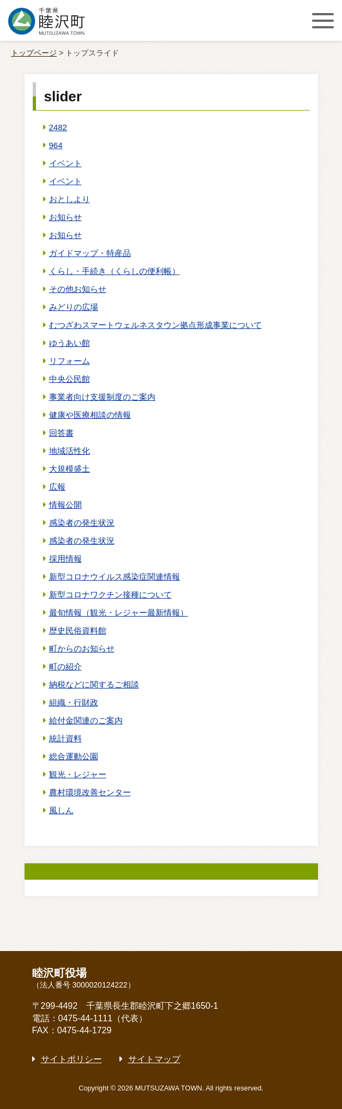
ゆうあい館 (69, 343)
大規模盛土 (69, 468)
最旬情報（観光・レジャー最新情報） (118, 612)
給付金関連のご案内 (86, 720)
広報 (57, 486)
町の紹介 (65, 666)
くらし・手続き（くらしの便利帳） (114, 271)
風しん (61, 810)
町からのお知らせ (82, 648)
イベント (65, 163)
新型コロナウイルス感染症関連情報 (114, 576)
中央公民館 (69, 378)
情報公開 (65, 504)
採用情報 (65, 558)
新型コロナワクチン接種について (110, 594)
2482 (58, 127)
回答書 (61, 432)
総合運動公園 (73, 756)
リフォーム (69, 360)
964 (56, 145)
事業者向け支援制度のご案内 (102, 396)
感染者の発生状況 (82, 522)
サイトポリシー (71, 1059)
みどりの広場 (73, 307)
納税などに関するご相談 (94, 684)
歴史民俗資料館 (77, 630)
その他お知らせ (77, 289)
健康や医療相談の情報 (90, 414)
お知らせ (65, 217)
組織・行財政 (73, 702)
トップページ (34, 52)
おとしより (69, 199)
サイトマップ (154, 1059)
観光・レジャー (77, 774)
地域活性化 (69, 450)
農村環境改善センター (90, 792)
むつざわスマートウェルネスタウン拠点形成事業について (155, 325)
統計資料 (65, 738)
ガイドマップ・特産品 (90, 253)
